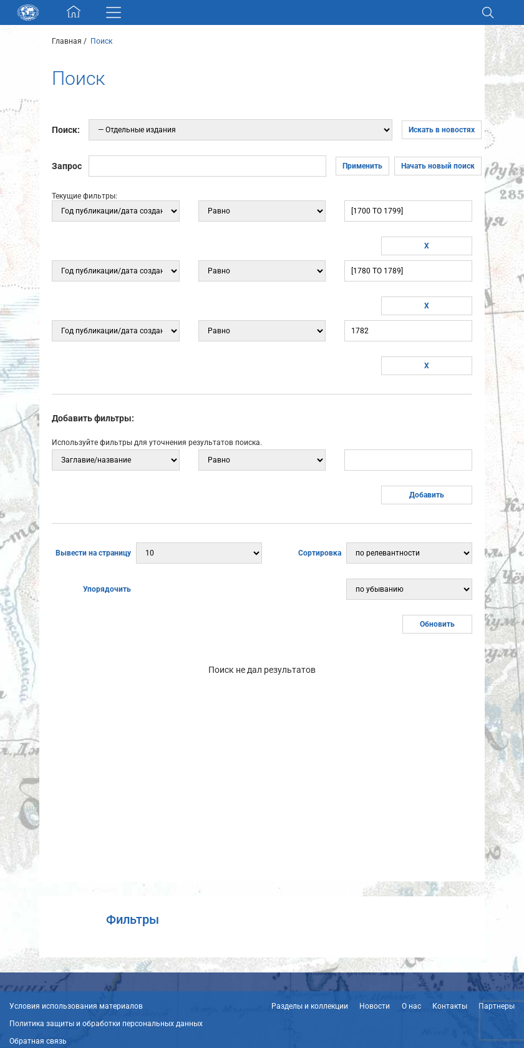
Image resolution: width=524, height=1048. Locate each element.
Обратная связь (38, 1041)
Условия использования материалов (76, 1006)
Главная (67, 41)
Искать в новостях (442, 129)
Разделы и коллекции (309, 1006)
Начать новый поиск (438, 166)
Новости (374, 1006)
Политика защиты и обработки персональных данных (106, 1023)
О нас (411, 1006)
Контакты (449, 1006)
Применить (362, 166)
